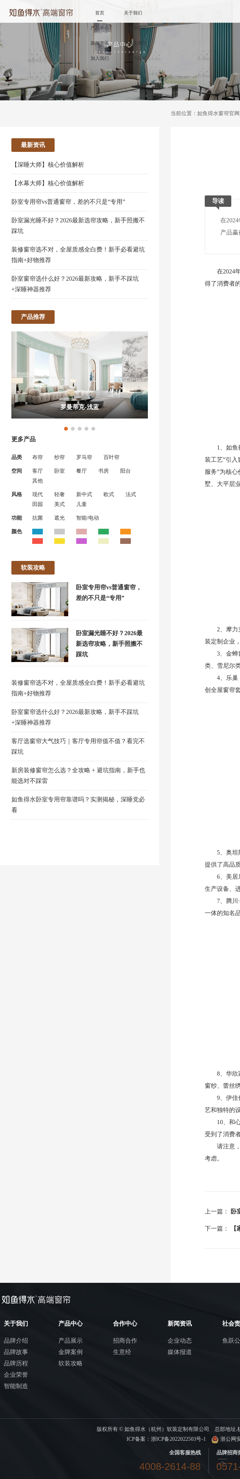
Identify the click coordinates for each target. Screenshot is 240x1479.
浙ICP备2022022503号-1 (178, 1439)
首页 (99, 13)
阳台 (125, 471)
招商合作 (125, 1340)
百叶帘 (111, 457)
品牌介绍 (16, 1340)
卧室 (59, 471)
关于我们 (133, 13)
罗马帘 (84, 457)
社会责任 (138, 43)
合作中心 (138, 28)
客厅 (37, 471)
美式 (59, 504)
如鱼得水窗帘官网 (218, 113)
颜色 (16, 531)
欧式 (109, 494)
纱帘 (59, 457)
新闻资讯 (100, 43)
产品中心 (100, 28)
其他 (37, 481)
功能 (16, 518)
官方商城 (138, 58)
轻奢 (59, 494)
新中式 (84, 494)
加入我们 (100, 58)
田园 (37, 504)
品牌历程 (16, 1363)
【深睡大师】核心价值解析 (47, 164)
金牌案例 (70, 1352)
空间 (16, 471)
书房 (103, 471)
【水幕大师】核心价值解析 (47, 183)
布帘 (37, 457)
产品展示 (70, 1340)
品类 (16, 457)
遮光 (59, 518)
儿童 (81, 504)
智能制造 (16, 1386)
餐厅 (81, 471)
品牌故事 (16, 1352)
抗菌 (37, 518)
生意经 (122, 1352)
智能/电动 (87, 518)
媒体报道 (180, 1352)
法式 (130, 494)
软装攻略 (70, 1363)
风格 (16, 494)
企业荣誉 (16, 1374)
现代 (37, 494)
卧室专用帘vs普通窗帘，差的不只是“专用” (68, 201)
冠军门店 (119, 73)
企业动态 (180, 1340)
